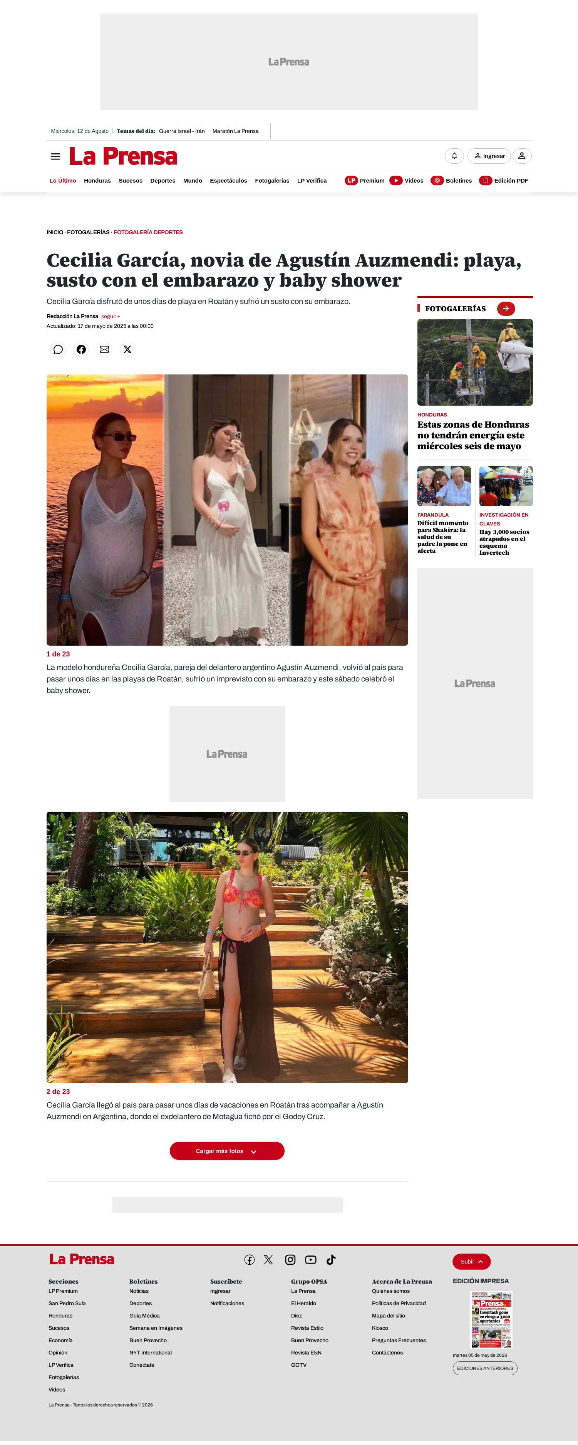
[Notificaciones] (454, 156)
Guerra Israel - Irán (182, 131)
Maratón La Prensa (236, 131)
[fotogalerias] (455, 309)
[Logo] (104, 156)
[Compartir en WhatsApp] (58, 349)
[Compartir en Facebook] (81, 349)
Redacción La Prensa (84, 317)
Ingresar (494, 156)
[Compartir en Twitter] (127, 349)
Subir (472, 1262)
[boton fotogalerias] (505, 309)
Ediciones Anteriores (485, 1368)
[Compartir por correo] (104, 349)
